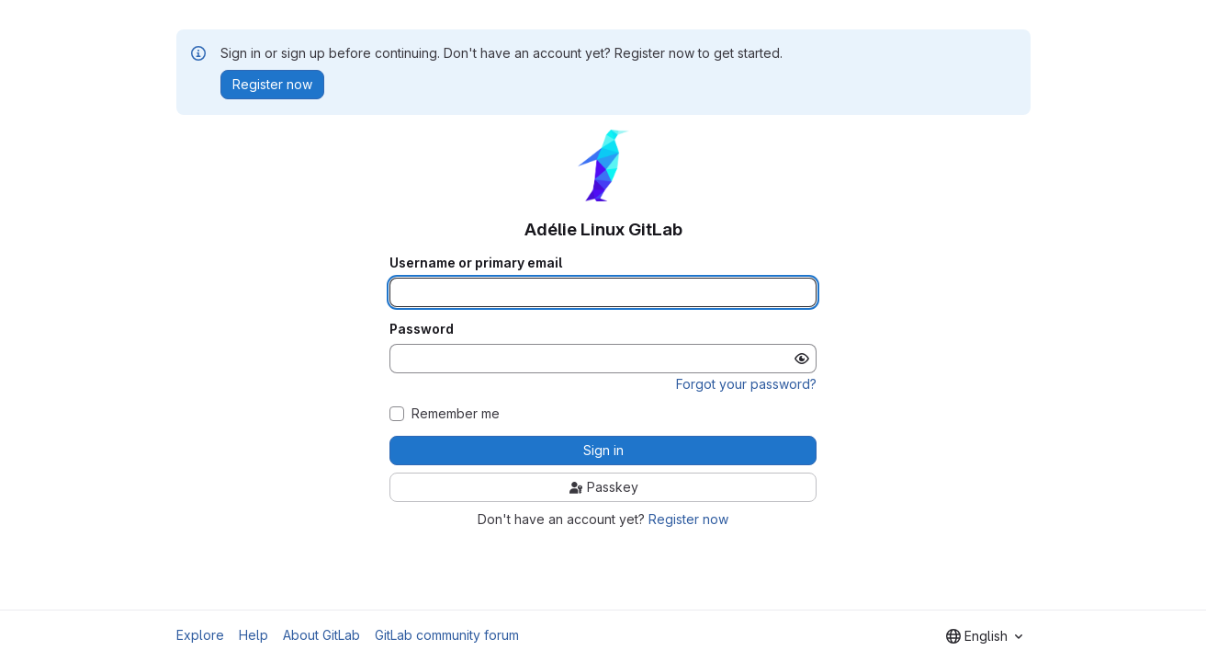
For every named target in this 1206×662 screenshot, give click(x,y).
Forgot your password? (746, 384)
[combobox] (984, 636)
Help (253, 635)
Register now (688, 519)
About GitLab (321, 635)
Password (421, 329)
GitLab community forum (447, 635)
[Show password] (802, 358)
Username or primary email (475, 263)
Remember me (455, 413)
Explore (200, 635)
